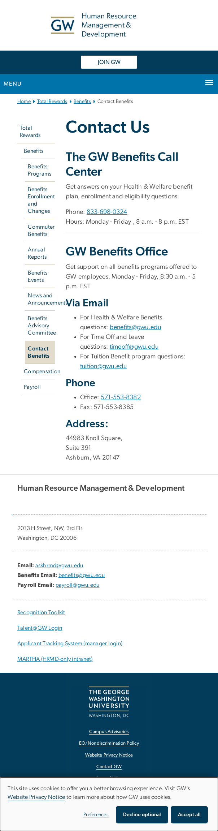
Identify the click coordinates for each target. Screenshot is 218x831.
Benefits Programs (39, 170)
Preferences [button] (96, 814)
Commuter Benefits (41, 230)
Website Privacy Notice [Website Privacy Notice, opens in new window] (109, 755)
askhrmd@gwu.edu (59, 565)
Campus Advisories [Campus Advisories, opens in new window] (108, 731)
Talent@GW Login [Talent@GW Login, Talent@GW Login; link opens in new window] (39, 628)
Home (24, 101)
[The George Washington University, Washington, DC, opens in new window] (109, 701)
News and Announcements (41, 299)
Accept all (189, 814)
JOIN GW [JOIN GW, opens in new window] (109, 62)
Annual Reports (37, 253)
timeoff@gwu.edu (134, 347)
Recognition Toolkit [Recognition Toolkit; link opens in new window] (41, 612)
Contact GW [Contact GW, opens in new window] (109, 767)
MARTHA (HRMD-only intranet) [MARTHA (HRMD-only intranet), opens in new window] (55, 659)
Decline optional (142, 814)
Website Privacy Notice (36, 797)
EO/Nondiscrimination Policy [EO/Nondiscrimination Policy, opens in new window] (109, 743)
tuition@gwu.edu (103, 366)
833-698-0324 (107, 212)
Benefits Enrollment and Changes (41, 200)
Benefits (82, 101)
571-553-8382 (121, 397)
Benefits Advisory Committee (41, 325)
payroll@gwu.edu (78, 585)
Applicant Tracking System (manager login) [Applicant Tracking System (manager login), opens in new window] (69, 643)
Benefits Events (37, 276)
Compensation (39, 371)
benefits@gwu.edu (135, 327)
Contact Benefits (38, 352)
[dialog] (109, 804)
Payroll (32, 387)
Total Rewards (52, 101)
